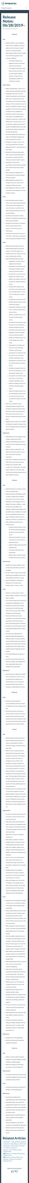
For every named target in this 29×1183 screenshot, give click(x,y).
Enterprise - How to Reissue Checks (14, 1146)
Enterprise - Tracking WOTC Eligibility (14, 1142)
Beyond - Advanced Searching (13, 1157)
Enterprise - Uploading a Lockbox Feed (14, 1144)
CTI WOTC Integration (10, 1148)
